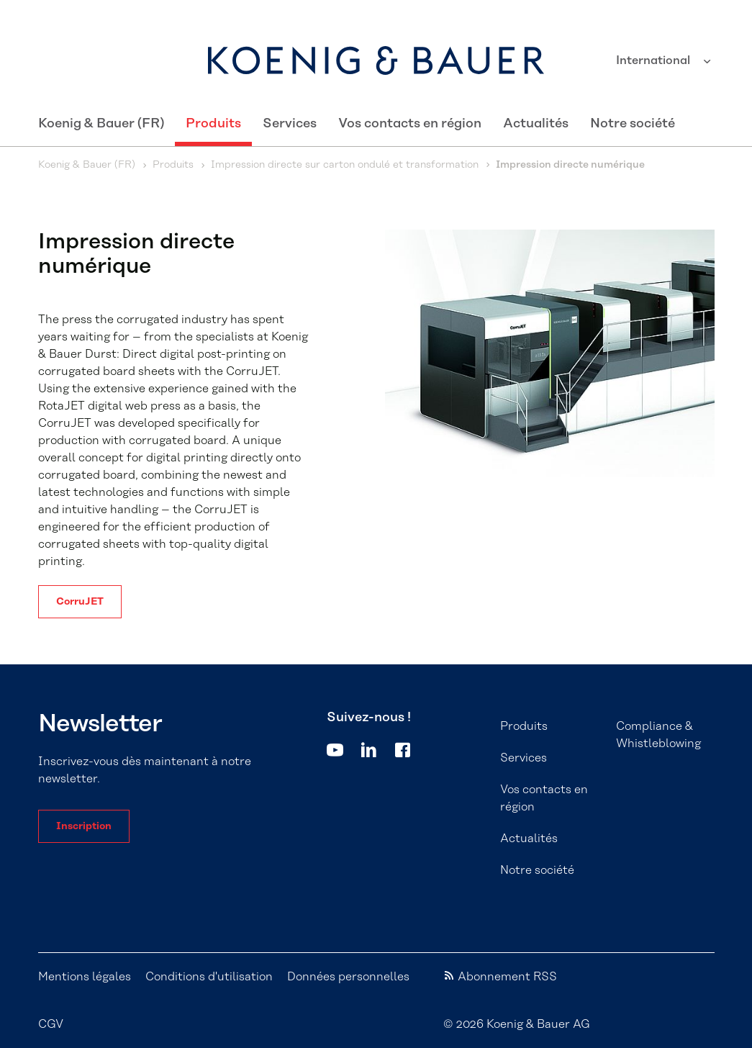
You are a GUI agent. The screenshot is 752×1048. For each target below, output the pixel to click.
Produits (213, 123)
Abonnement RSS (507, 976)
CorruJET (80, 602)
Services (290, 123)
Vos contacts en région (409, 123)
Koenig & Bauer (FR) (101, 123)
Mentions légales (84, 976)
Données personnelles (348, 976)
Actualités (535, 123)
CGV (50, 1024)
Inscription (84, 826)
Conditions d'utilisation (209, 976)
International (654, 60)
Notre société (632, 123)
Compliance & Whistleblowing (658, 734)
